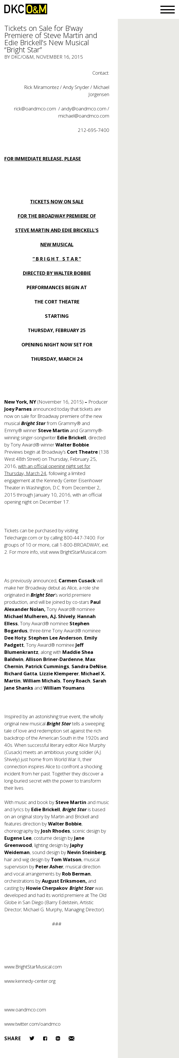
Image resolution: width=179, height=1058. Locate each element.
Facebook (45, 1038)
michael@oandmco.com (83, 115)
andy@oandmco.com (83, 108)
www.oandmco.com (25, 1009)
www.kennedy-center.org (29, 981)
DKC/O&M (25, 9)
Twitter (31, 1038)
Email (71, 1038)
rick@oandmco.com (35, 108)
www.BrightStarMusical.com (77, 552)
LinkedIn (58, 1038)
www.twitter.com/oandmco (32, 1024)
